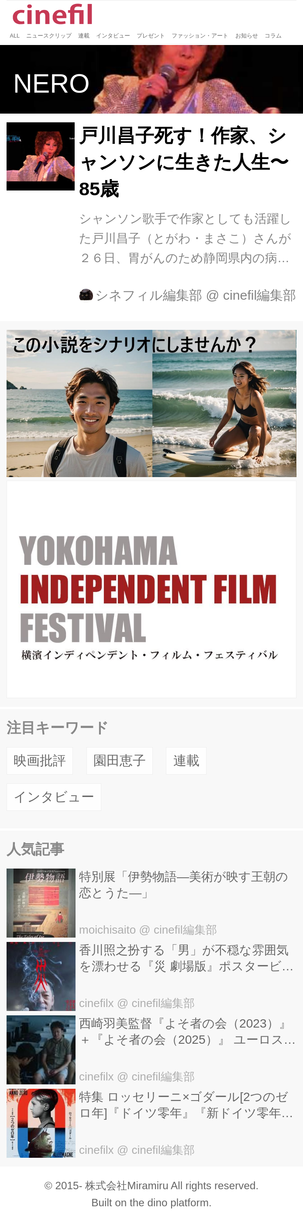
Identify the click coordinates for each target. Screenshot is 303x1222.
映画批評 (40, 760)
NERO (51, 83)
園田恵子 (119, 760)
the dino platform (169, 1202)
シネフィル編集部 (148, 295)
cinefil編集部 (259, 295)
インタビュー (54, 796)
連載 (186, 760)
